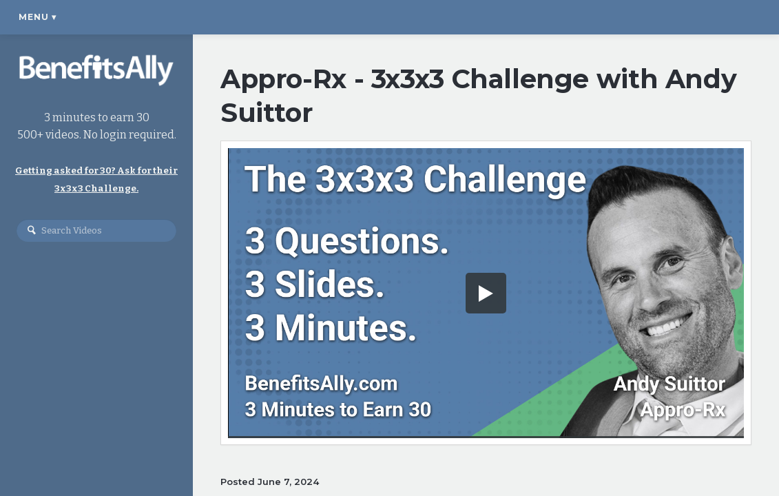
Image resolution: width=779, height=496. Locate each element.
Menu (37, 17)
